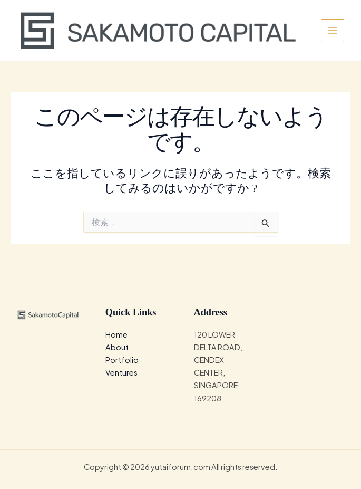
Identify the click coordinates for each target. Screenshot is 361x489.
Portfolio (122, 360)
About (117, 347)
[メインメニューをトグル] (332, 30)
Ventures (121, 372)
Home (116, 334)
